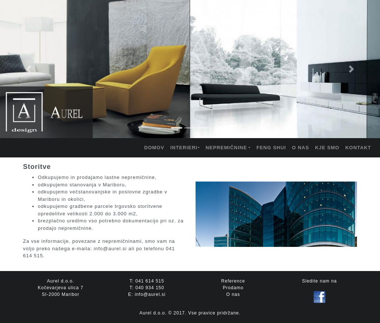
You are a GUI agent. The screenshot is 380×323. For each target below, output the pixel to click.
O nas (233, 294)
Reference (233, 281)
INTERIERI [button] (183, 147)
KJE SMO (327, 147)
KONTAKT (358, 147)
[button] (28, 69)
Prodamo (233, 287)
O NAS (300, 147)
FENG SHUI (271, 147)
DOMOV (154, 147)
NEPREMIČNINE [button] (226, 147)
